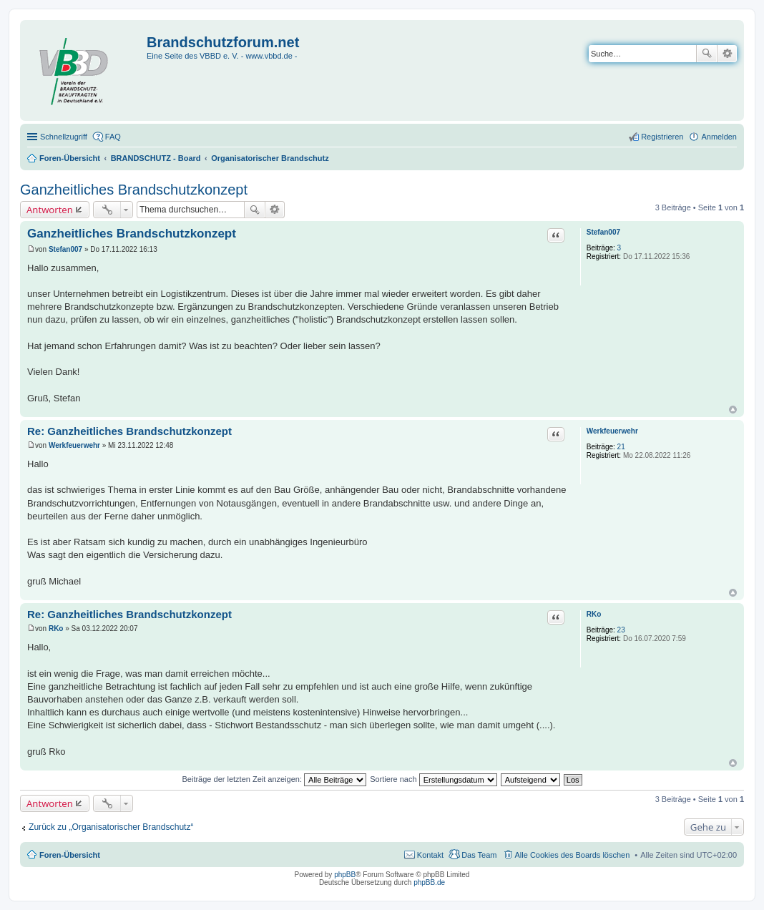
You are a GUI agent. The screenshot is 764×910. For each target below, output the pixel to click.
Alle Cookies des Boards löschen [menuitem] (572, 855)
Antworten (49, 209)
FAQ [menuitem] (113, 136)
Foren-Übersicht (69, 855)
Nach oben (733, 410)
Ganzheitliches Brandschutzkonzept (134, 189)
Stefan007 (603, 232)
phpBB (345, 875)
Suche (707, 53)
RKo (594, 614)
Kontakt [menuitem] (430, 855)
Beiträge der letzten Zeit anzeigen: (274, 779)
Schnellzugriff (63, 136)
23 (621, 630)
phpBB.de (429, 882)
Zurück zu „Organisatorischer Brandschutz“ (111, 827)
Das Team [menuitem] (478, 855)
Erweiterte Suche (727, 53)
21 (621, 447)
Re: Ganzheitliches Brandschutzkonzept (129, 431)
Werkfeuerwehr (612, 431)
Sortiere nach (433, 779)
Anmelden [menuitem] (719, 136)
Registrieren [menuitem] (662, 136)
